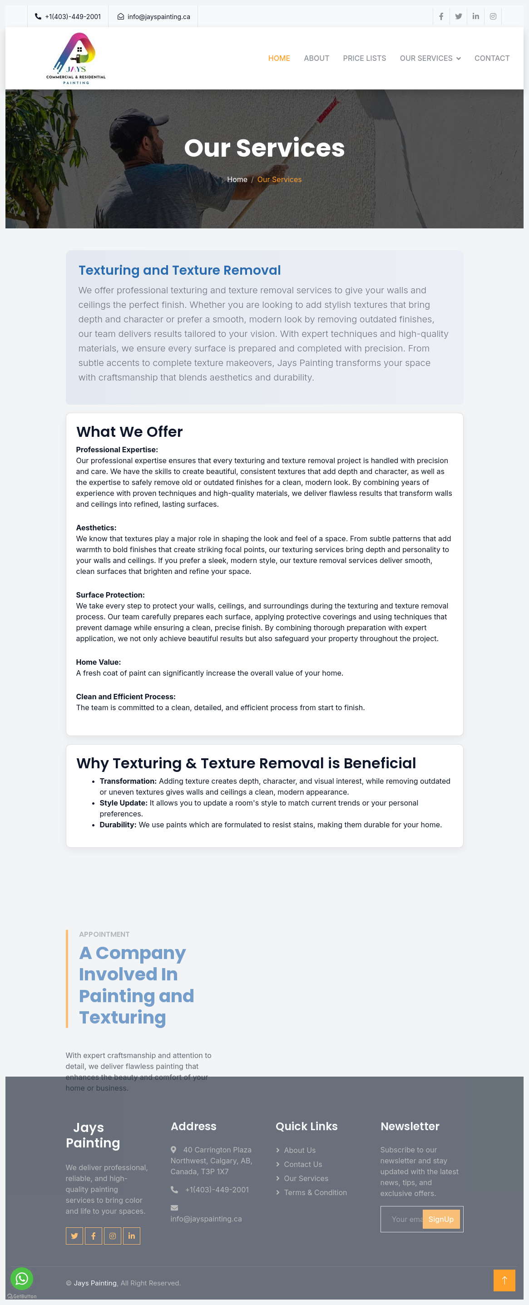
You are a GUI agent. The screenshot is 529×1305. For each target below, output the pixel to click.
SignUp (441, 1219)
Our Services (426, 58)
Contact (492, 58)
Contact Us (303, 1164)
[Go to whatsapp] (21, 1278)
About (316, 58)
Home (279, 58)
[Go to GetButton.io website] (21, 1296)
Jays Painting (95, 1283)
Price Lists (364, 58)
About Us (300, 1150)
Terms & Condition (315, 1192)
